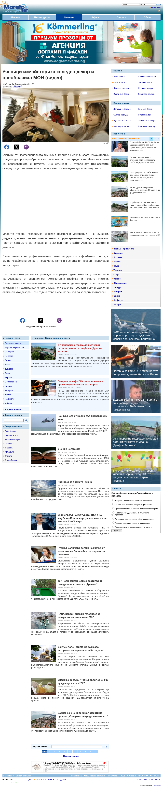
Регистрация (156, 7)
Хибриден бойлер (145, 94)
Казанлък (38, 780)
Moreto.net (17, 87)
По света (9, 356)
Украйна (9, 448)
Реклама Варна (144, 109)
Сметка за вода (120, 115)
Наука (7, 364)
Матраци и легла (120, 126)
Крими (8, 395)
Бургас (29, 780)
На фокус (9, 399)
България (9, 352)
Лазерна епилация (121, 88)
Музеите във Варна (121, 120)
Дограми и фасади (121, 109)
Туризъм (9, 369)
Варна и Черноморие (14, 347)
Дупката (8, 456)
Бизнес (8, 360)
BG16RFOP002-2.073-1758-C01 (148, 780)
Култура (8, 386)
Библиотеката (11, 435)
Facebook (157, 786)
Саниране (9, 444)
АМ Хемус (9, 452)
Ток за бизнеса (144, 82)
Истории (9, 390)
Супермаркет (118, 82)
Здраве (8, 377)
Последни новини (13, 343)
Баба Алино (10, 431)
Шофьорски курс (145, 88)
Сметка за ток (144, 115)
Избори (8, 403)
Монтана (49, 780)
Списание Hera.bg (146, 126)
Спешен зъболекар (146, 77)
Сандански (61, 780)
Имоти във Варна (120, 94)
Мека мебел (118, 77)
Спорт (8, 373)
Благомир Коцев (12, 439)
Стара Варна (11, 460)
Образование (11, 382)
